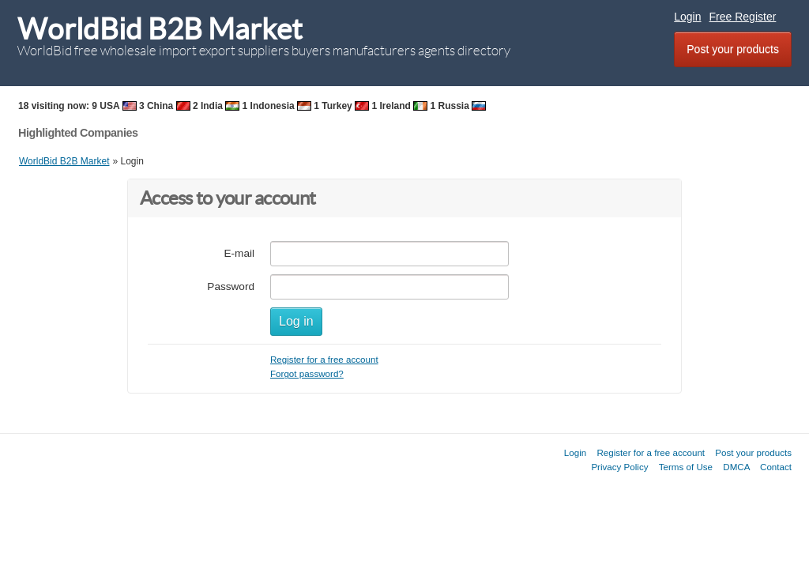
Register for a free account (324, 359)
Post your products (733, 49)
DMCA (736, 467)
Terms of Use (686, 467)
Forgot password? (307, 373)
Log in (296, 321)
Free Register (743, 16)
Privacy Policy (619, 467)
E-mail (239, 253)
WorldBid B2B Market (160, 29)
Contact (776, 467)
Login (687, 16)
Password (230, 286)
